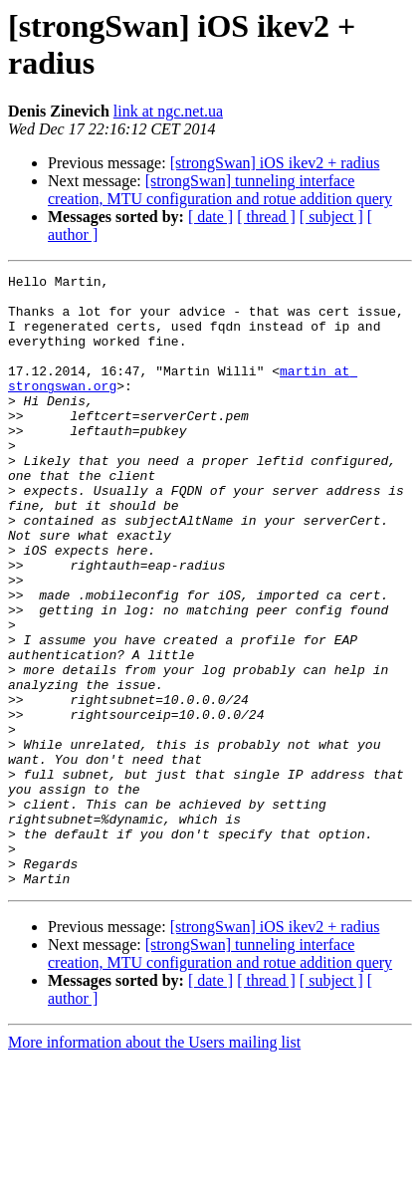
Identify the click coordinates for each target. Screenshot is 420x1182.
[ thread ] (266, 216)
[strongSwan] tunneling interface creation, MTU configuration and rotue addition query (220, 189)
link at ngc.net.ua (168, 111)
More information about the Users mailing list (154, 1164)
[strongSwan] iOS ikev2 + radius (275, 162)
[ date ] (210, 216)
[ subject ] (331, 216)
